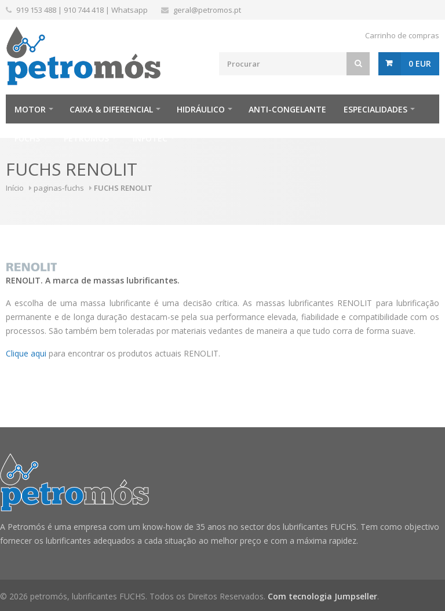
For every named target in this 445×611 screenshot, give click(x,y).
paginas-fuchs (59, 188)
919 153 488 (36, 10)
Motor (30, 109)
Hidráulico (201, 109)
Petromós (86, 138)
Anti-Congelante (287, 109)
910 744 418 (84, 10)
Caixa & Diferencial (111, 109)
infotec (150, 138)
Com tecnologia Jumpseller (322, 596)
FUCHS (27, 138)
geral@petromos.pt (207, 10)
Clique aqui (26, 353)
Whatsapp (129, 10)
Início (15, 188)
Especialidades (375, 109)
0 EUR (419, 63)
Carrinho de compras (402, 35)
